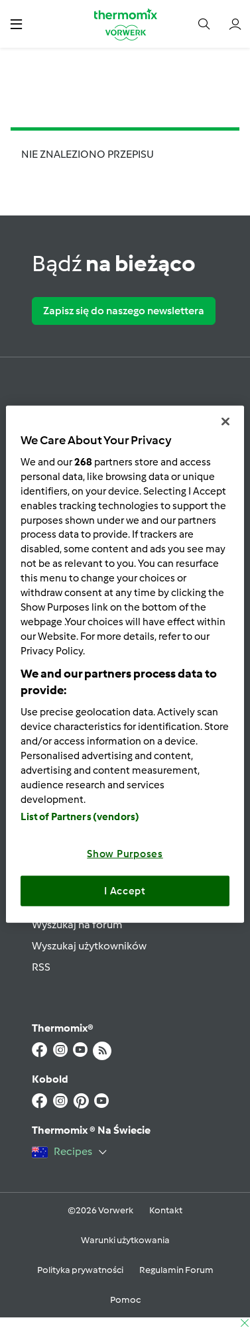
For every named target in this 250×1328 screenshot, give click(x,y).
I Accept (125, 890)
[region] (124, 664)
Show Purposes (125, 854)
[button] (16, 23)
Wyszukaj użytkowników (89, 945)
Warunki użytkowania (125, 1240)
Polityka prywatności (80, 1270)
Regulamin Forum (176, 1270)
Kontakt (165, 1210)
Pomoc (125, 1299)
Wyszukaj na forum (77, 924)
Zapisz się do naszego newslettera (123, 310)
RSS (41, 967)
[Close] (225, 421)
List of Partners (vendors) (80, 817)
